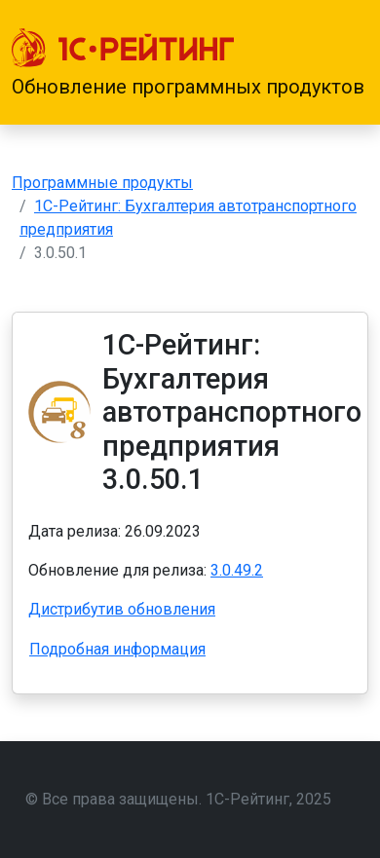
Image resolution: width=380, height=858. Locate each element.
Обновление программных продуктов (188, 86)
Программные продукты (102, 182)
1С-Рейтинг (247, 799)
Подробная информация (117, 649)
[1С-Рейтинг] (123, 47)
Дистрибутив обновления (121, 609)
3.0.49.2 (236, 570)
